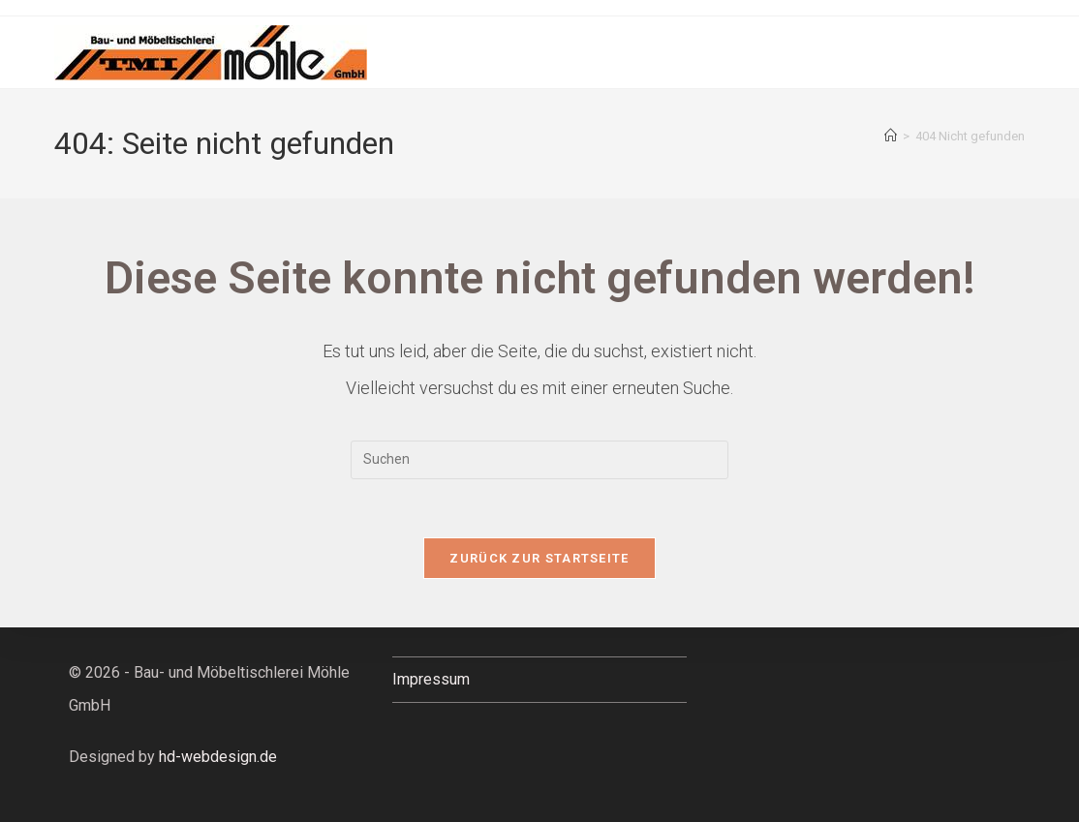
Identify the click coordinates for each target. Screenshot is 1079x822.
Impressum (431, 679)
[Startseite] (890, 136)
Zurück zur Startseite (539, 558)
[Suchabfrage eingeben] (539, 460)
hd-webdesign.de (218, 756)
